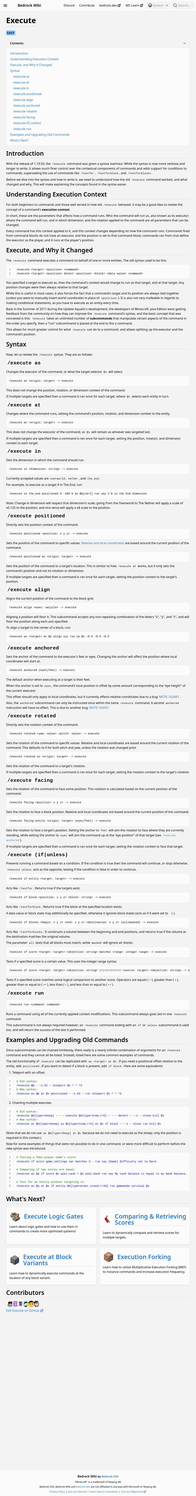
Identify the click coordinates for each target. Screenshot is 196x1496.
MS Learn (135, 5)
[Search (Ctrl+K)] (183, 5)
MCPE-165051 (68, 771)
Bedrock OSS (135, 1476)
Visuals (24, 397)
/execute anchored (78, 105)
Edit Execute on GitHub (77, 1461)
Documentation (24, 321)
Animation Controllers (24, 21)
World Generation (24, 404)
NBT (24, 362)
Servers (24, 383)
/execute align (75, 100)
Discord (69, 5)
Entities (24, 328)
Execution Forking (102, 1414)
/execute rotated (77, 111)
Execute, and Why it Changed (83, 65)
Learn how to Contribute (129, 1491)
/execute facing (76, 117)
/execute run (74, 129)
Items (24, 335)
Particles (24, 369)
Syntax (66, 71)
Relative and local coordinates (154, 598)
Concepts (24, 314)
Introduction (71, 53)
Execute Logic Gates (105, 1320)
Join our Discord (103, 1491)
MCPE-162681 (105, 755)
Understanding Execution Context (86, 59)
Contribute (87, 5)
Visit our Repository (159, 1491)
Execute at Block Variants (113, 1384)
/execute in (73, 88)
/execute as (73, 76)
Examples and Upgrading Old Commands (91, 135)
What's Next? (71, 140)
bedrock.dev (110, 5)
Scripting (24, 376)
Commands (24, 35)
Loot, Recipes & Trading (24, 348)
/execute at (73, 82)
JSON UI (24, 342)
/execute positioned (79, 94)
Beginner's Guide (24, 14)
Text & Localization (24, 390)
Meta (24, 355)
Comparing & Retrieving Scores (122, 1354)
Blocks (24, 28)
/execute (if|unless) (79, 123)
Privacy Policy (83, 1491)
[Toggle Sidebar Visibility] (5, 5)
